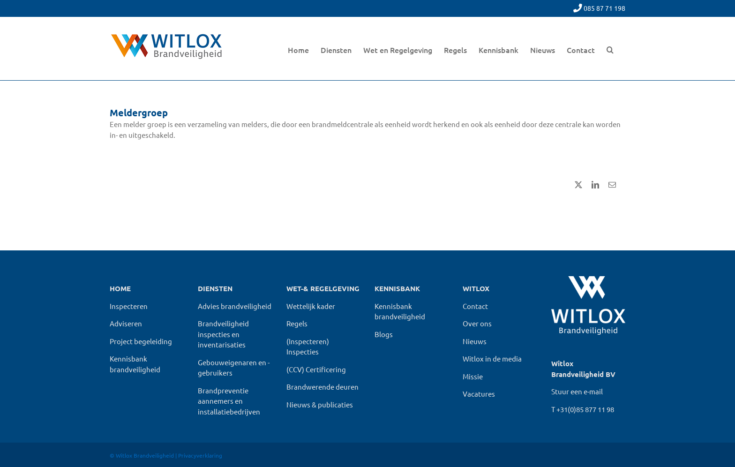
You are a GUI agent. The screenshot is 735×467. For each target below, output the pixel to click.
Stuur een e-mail (577, 391)
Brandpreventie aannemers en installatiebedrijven (229, 401)
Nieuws (475, 341)
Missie (473, 376)
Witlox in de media (492, 358)
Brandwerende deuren (322, 386)
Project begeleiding (141, 341)
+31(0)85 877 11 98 (585, 409)
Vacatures (479, 393)
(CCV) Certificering (316, 369)
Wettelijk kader (310, 305)
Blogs (384, 334)
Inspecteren (129, 305)
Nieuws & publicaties (319, 404)
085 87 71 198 (604, 8)
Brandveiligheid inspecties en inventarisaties (223, 334)
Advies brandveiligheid (234, 305)
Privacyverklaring (200, 455)
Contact (475, 305)
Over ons (477, 323)
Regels (297, 323)
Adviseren (126, 323)
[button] (610, 48)
